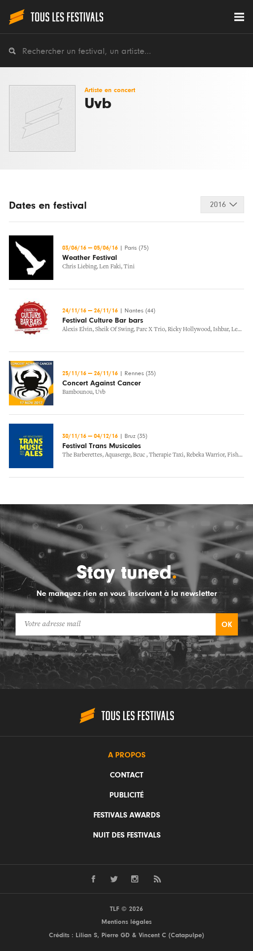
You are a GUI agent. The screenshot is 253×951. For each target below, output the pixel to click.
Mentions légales (126, 922)
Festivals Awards (126, 815)
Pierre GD (115, 935)
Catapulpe (186, 935)
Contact (126, 775)
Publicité (126, 795)
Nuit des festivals (127, 835)
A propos (126, 755)
